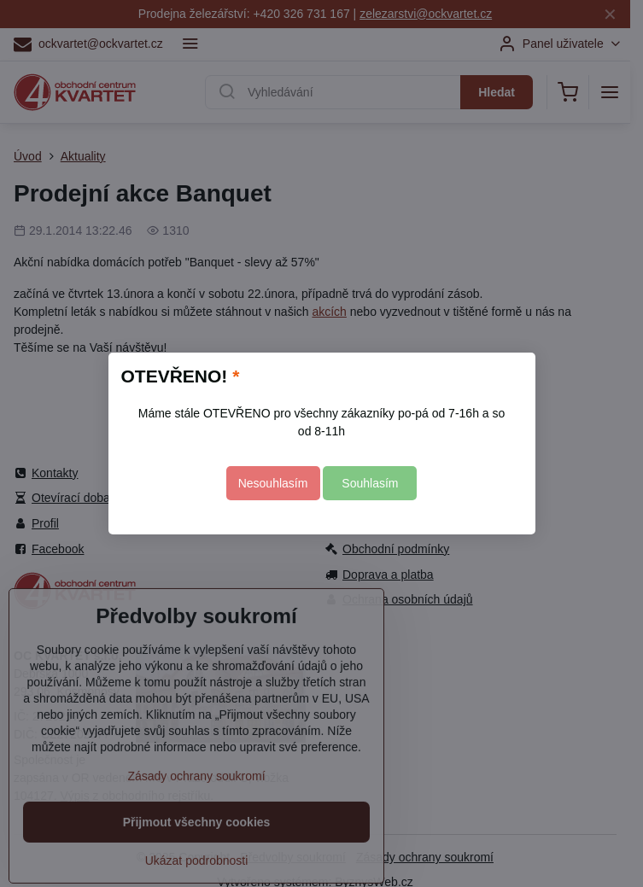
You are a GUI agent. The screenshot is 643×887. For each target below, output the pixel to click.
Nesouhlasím (273, 483)
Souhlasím (370, 483)
